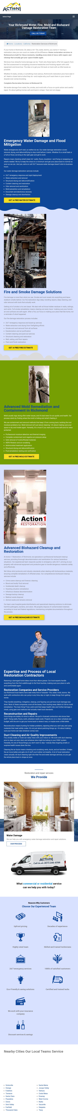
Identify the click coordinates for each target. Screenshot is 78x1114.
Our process (16, 844)
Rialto (41, 1102)
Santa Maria (43, 1085)
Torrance (9, 1093)
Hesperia (42, 1107)
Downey (42, 1096)
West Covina (43, 1099)
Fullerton (9, 1091)
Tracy (41, 1110)
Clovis (8, 1102)
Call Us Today (38, 33)
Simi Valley (10, 1104)
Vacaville (42, 1104)
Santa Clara (10, 1096)
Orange (8, 1088)
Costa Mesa (43, 1093)
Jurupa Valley (44, 1088)
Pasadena (9, 1099)
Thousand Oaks (11, 1110)
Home (10, 44)
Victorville (9, 1085)
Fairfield (9, 1107)
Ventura (42, 1091)
